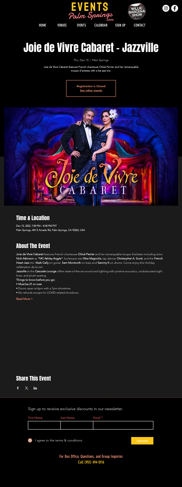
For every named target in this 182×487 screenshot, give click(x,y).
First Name (35, 417)
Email (96, 417)
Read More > (24, 299)
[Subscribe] (142, 440)
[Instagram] (165, 8)
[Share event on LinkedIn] (35, 388)
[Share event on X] (26, 388)
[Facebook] (174, 8)
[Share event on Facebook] (18, 388)
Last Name (68, 417)
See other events (91, 90)
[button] (62, 25)
